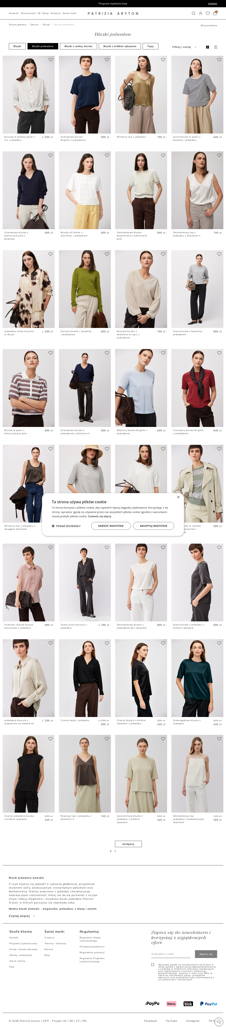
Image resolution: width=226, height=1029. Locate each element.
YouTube (171, 1020)
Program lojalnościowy (113, 3)
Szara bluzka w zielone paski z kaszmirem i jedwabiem (187, 529)
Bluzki (46, 24)
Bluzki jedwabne (43, 46)
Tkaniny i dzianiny (55, 943)
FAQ (11, 966)
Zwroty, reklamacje (20, 955)
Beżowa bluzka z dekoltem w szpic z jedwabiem (128, 334)
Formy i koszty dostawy (23, 949)
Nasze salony (17, 961)
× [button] (178, 497)
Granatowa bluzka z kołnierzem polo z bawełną (16, 235)
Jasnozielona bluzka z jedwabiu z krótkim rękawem (130, 819)
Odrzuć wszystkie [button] (111, 526)
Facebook (150, 1020)
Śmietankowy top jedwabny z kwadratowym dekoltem (188, 819)
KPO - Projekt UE (55, 1020)
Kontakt (14, 937)
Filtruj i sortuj (184, 47)
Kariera (49, 949)
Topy (150, 46)
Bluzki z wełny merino (79, 46)
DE (71, 1020)
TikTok (213, 1020)
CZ (78, 1020)
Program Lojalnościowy (23, 943)
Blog (47, 955)
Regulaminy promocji (92, 952)
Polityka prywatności (92, 946)
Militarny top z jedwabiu (131, 136)
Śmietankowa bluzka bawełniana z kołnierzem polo (132, 235)
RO (85, 1020)
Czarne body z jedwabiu (75, 720)
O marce (49, 937)
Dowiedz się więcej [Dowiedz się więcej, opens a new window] (99, 516)
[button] (193, 13)
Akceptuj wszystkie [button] (153, 526)
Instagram (193, 1020)
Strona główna (17, 24)
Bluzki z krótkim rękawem (119, 46)
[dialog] (113, 514)
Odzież (35, 24)
